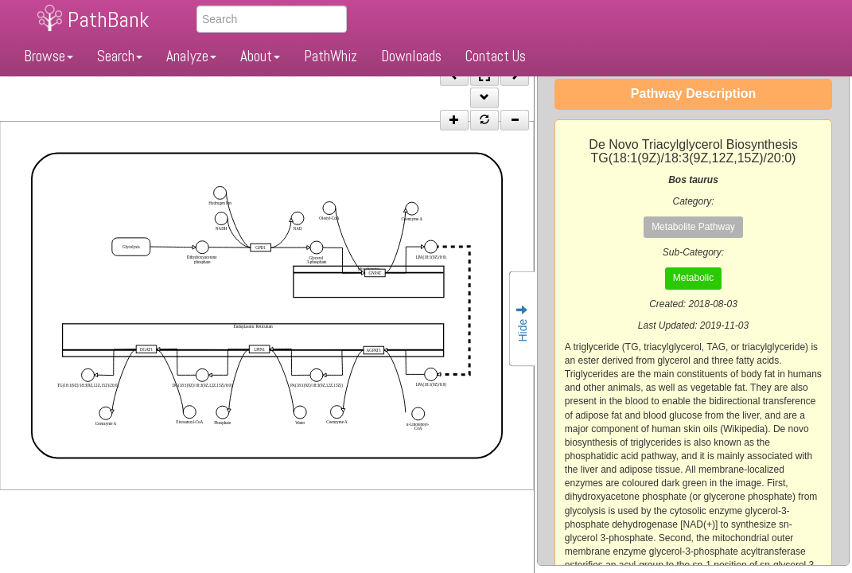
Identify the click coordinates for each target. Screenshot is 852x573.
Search (119, 56)
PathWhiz (330, 56)
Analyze (191, 56)
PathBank (108, 19)
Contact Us (495, 56)
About (260, 56)
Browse (48, 56)
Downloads (411, 56)
